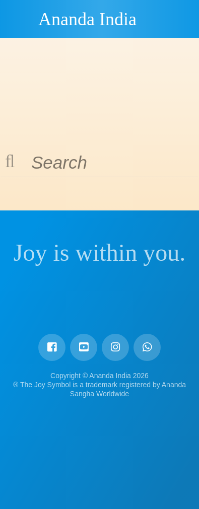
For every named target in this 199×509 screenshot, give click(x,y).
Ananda (20, 18)
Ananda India (87, 19)
